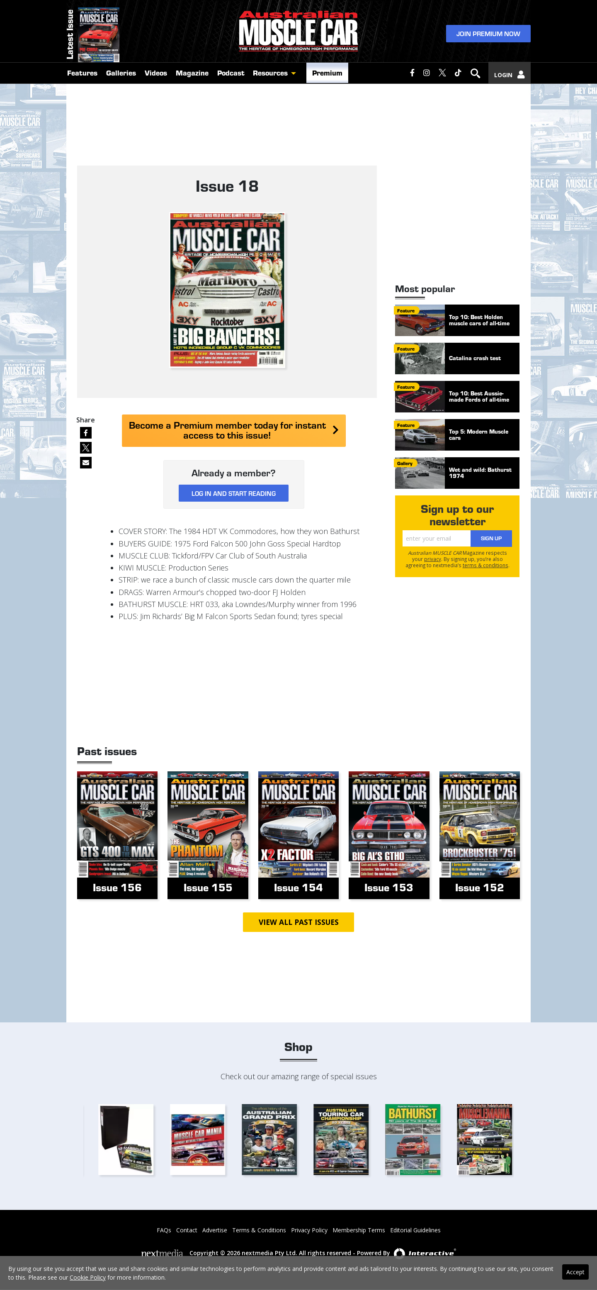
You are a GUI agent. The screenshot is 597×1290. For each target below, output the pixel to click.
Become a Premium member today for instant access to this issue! (234, 429)
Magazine (192, 84)
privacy (432, 559)
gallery (405, 463)
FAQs (164, 1230)
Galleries (121, 84)
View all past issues (298, 922)
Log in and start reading (233, 493)
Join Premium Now (488, 38)
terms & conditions (485, 565)
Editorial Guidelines (415, 1230)
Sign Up (491, 538)
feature (406, 310)
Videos (156, 84)
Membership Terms (358, 1230)
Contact (186, 1230)
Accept (575, 1272)
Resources (270, 84)
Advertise (214, 1230)
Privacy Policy (309, 1230)
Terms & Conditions (259, 1230)
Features (82, 84)
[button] (295, 84)
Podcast (231, 84)
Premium (327, 84)
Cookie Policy (88, 1277)
